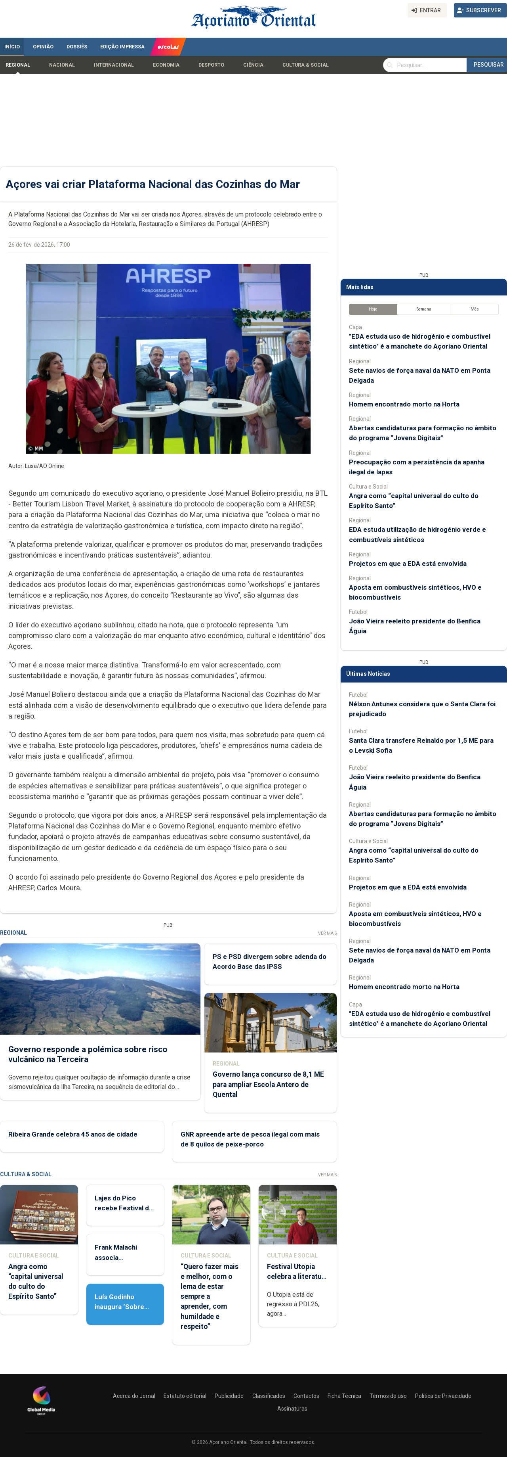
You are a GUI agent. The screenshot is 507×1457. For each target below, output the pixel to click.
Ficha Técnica (344, 1396)
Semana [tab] (424, 309)
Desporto (211, 65)
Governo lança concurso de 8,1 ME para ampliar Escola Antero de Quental (268, 1084)
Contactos (306, 1396)
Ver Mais (327, 933)
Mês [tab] (475, 309)
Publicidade (229, 1396)
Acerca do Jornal (134, 1396)
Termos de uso (388, 1396)
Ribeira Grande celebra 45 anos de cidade (72, 1134)
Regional (18, 65)
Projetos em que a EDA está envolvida (408, 563)
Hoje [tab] (373, 309)
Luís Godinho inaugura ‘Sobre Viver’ (119, 1307)
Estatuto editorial (185, 1396)
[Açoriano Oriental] (41, 1416)
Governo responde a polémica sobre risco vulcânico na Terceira (88, 1054)
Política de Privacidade (443, 1396)
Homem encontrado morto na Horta (404, 404)
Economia (166, 65)
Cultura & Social (305, 65)
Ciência (253, 65)
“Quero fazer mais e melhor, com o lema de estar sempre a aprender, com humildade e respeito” (209, 1296)
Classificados (268, 1396)
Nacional (62, 65)
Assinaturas (292, 1408)
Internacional (114, 65)
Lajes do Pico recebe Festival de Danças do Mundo (124, 1208)
